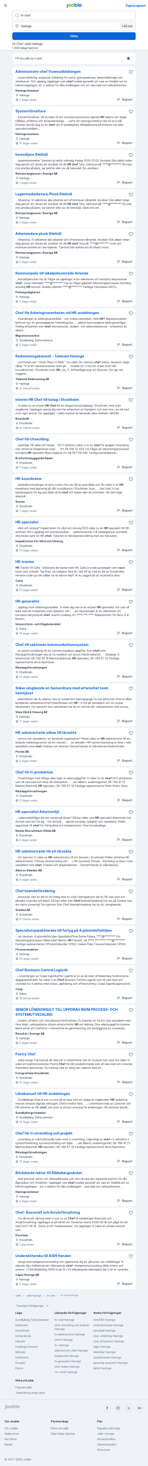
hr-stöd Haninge (64, 1319)
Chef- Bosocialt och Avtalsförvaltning (47, 1212)
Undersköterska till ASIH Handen (43, 1256)
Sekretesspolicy (106, 1444)
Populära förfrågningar (33, 1306)
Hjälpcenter (12, 1433)
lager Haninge (101, 1346)
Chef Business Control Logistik (41, 970)
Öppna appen (135, 5)
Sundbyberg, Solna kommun (32, 1319)
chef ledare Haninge (67, 1366)
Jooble (27, 1459)
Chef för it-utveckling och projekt (43, 1133)
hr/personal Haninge (67, 1355)
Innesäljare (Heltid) (31, 154)
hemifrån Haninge (104, 1319)
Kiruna (19, 1368)
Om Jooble (11, 1428)
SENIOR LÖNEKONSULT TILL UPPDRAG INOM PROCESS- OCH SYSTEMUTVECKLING (66, 1012)
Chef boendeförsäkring (35, 891)
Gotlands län (23, 1336)
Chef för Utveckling (32, 439)
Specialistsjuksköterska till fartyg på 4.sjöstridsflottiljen (63, 930)
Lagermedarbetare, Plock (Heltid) (43, 194)
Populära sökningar (108, 1428)
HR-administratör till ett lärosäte (43, 851)
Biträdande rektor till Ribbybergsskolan (48, 1173)
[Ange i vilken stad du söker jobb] (74, 26)
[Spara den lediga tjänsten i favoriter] (130, 72)
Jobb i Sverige (105, 1433)
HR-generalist (27, 601)
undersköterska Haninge (108, 1325)
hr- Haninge (62, 1345)
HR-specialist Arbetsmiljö (37, 812)
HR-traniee (24, 562)
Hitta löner (103, 1449)
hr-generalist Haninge (68, 1361)
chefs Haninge (64, 1339)
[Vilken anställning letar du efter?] (74, 15)
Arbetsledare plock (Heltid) (38, 234)
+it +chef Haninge (66, 1372)
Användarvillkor (106, 1439)
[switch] (129, 58)
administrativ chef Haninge (71, 1350)
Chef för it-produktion (34, 772)
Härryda (20, 1341)
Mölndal (20, 1352)
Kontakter (11, 1439)
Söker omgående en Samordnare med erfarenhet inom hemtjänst (61, 690)
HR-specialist (27, 522)
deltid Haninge (102, 1368)
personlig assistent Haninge (110, 1362)
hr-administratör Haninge (70, 1334)
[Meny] (5, 5)
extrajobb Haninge (104, 1330)
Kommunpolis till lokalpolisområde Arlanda (51, 273)
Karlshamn (21, 1325)
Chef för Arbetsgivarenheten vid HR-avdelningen (57, 313)
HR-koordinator (28, 479)
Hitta (74, 36)
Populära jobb (23, 1387)
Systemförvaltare (30, 111)
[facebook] (107, 1408)
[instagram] (118, 1408)
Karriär (8, 1444)
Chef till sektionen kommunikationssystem (52, 645)
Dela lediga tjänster (63, 1433)
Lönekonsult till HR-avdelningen (42, 1094)
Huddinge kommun (26, 1346)
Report (124, 99)
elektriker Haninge (104, 1352)
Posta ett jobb (59, 1428)
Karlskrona (21, 1357)
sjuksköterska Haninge (107, 1357)
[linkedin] (139, 1408)
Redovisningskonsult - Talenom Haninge (49, 356)
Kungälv (20, 1362)
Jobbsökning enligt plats (30, 1392)
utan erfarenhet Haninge (108, 1341)
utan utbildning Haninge (108, 1336)
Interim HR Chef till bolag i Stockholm (47, 400)
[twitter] (129, 1408)
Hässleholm (22, 1330)
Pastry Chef (25, 1054)
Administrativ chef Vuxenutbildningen (48, 72)
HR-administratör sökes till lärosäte (46, 733)
